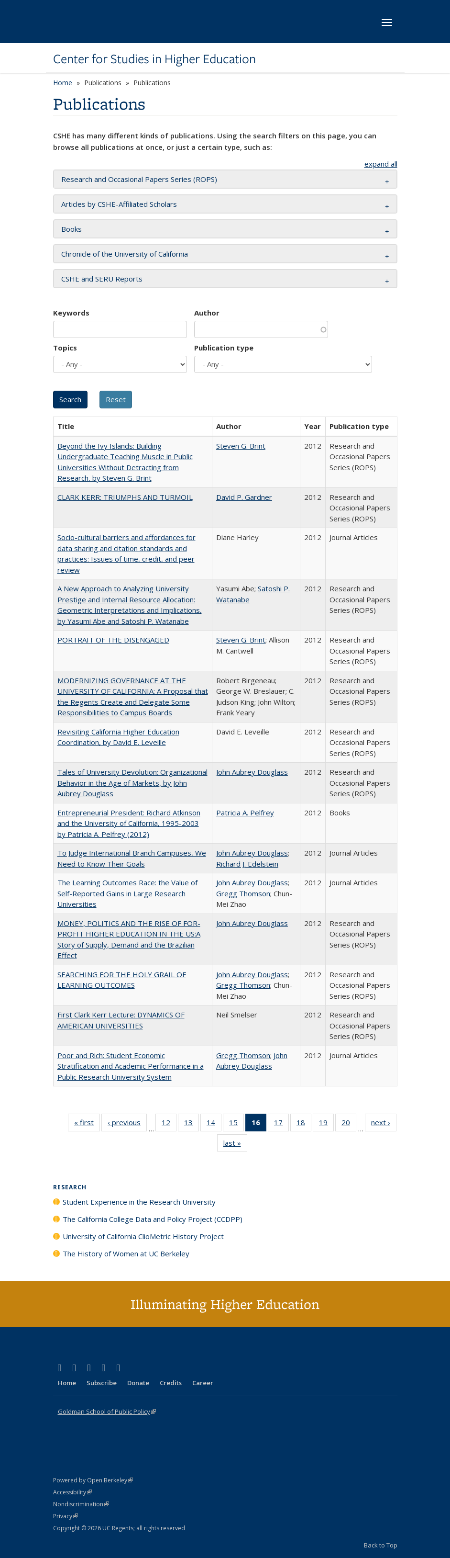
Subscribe (102, 1382)
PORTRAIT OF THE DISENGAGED (113, 639)
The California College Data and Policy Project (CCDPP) (152, 1219)
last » (235, 1145)
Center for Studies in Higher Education (154, 59)
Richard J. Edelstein (247, 864)
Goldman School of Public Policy (107, 1411)
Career (202, 1382)
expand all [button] (380, 164)
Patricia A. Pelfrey (245, 812)
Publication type (223, 347)
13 (191, 1124)
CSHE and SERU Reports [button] (102, 278)
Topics (65, 347)
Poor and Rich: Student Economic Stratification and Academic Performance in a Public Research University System (130, 1066)
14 (214, 1124)
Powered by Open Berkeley (93, 1480)
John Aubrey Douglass (252, 772)
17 (281, 1124)
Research (70, 1187)
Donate (138, 1382)
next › (383, 1124)
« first (87, 1124)
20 (348, 1124)
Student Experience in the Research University (139, 1202)
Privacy (65, 1516)
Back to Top (380, 1545)
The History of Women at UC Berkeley (126, 1253)
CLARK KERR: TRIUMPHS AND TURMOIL (125, 497)
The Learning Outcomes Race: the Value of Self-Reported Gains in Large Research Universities (127, 893)
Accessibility (72, 1492)
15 (236, 1124)
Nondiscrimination (81, 1504)
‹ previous (127, 1124)
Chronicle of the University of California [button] (124, 254)
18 (303, 1124)
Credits (171, 1382)
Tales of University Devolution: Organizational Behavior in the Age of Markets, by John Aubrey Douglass (132, 782)
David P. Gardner (244, 497)
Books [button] (71, 229)
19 (326, 1124)
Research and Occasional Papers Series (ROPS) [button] (139, 179)
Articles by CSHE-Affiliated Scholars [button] (119, 204)
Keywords (71, 312)
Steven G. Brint (240, 446)
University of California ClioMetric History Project (143, 1236)
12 (169, 1124)
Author (207, 312)
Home (62, 82)
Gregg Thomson (243, 893)
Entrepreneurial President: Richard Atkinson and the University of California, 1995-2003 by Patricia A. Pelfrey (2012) (128, 823)
